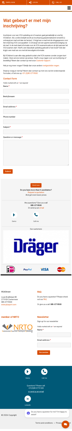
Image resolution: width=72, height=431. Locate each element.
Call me (36, 215)
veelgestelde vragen (51, 66)
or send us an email (36, 392)
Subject (7, 127)
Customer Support (43, 61)
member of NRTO (10, 317)
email (41, 208)
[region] (36, 246)
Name (6, 86)
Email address (10, 107)
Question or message (13, 137)
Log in (35, 2)
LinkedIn (28, 399)
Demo (14, 215)
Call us (59, 2)
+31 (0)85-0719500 (30, 73)
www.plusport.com (8, 305)
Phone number (9, 117)
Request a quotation (36, 192)
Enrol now (10, 2)
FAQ (39, 292)
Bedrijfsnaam (9, 96)
